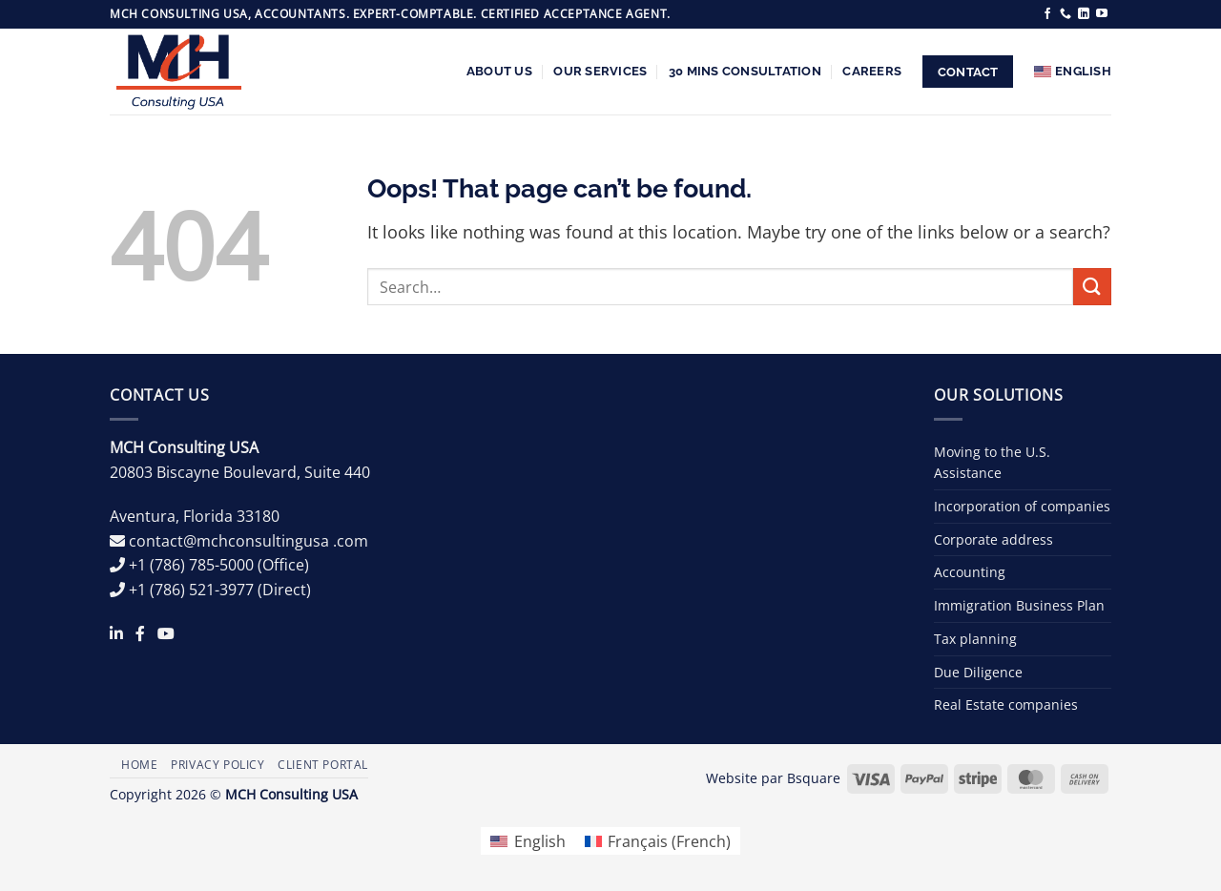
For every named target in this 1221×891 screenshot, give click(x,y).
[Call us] (1065, 14)
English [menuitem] (540, 841)
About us (499, 71)
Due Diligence (978, 672)
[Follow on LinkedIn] (1083, 14)
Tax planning (975, 639)
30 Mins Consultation (745, 71)
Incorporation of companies (1022, 506)
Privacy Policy (218, 764)
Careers (871, 71)
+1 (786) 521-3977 (191, 589)
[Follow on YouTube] (1101, 14)
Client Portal (323, 764)
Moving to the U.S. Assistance (992, 462)
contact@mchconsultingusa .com (248, 540)
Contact (968, 72)
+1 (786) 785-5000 (191, 564)
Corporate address (993, 539)
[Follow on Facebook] (1047, 14)
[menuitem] (1072, 71)
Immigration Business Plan (1019, 605)
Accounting (969, 572)
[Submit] (1092, 286)
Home (139, 764)
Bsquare (813, 778)
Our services (600, 71)
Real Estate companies (1006, 704)
